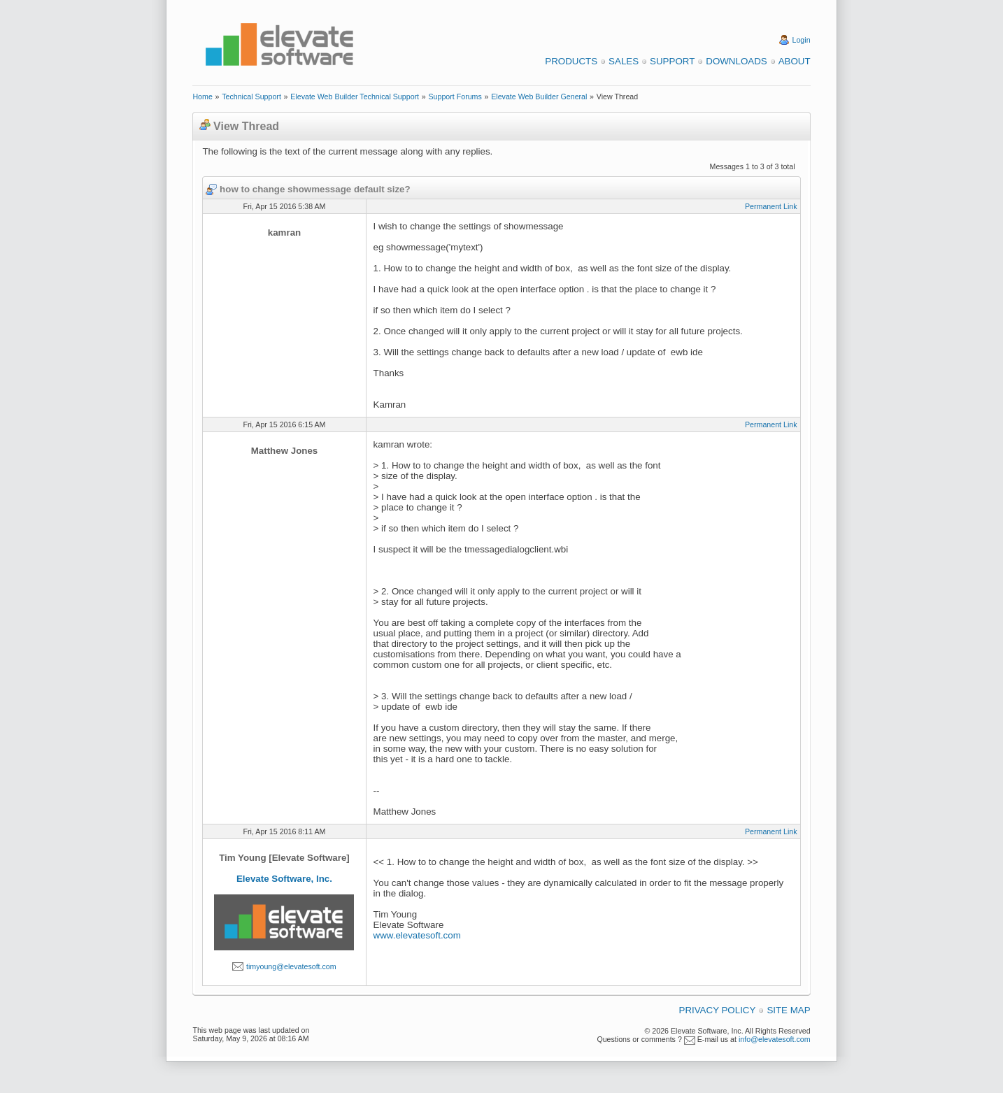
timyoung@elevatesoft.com (291, 966)
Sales (624, 61)
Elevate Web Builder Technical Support (354, 96)
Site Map (788, 1010)
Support (672, 61)
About (794, 61)
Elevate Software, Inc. (284, 878)
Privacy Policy (717, 1010)
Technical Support (251, 96)
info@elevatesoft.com (775, 1039)
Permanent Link (771, 206)
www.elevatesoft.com (417, 935)
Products (571, 61)
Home (202, 96)
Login (801, 40)
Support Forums (454, 96)
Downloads (736, 61)
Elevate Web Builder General (539, 96)
